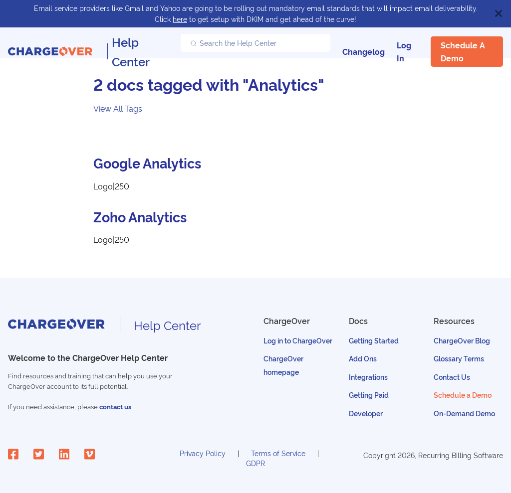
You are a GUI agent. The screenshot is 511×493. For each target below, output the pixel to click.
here (180, 18)
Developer (366, 413)
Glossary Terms (459, 358)
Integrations (368, 376)
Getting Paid (369, 394)
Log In (404, 51)
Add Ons (363, 358)
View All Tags (117, 108)
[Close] (498, 13)
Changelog (363, 51)
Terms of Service (278, 453)
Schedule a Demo (463, 51)
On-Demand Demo (464, 413)
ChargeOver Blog (462, 340)
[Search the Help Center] (255, 43)
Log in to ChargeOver (297, 340)
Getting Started (374, 340)
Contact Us (452, 376)
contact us (115, 406)
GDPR (255, 463)
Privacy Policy (203, 453)
